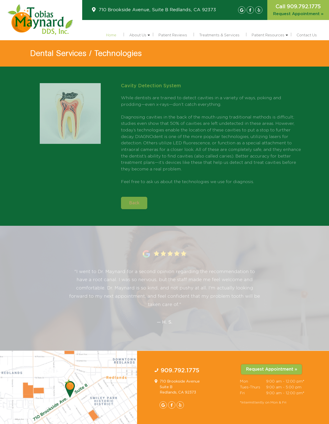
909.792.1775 (180, 371)
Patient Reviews (173, 35)
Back (134, 203)
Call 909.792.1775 (298, 6)
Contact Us (307, 35)
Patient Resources (270, 36)
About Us (139, 36)
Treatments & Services (219, 35)
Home (111, 35)
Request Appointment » (298, 14)
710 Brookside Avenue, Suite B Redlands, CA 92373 (157, 10)
